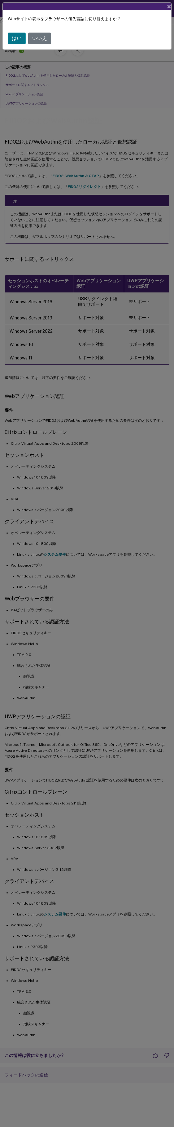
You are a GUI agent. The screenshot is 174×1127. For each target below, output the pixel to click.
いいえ (39, 38)
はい (17, 38)
